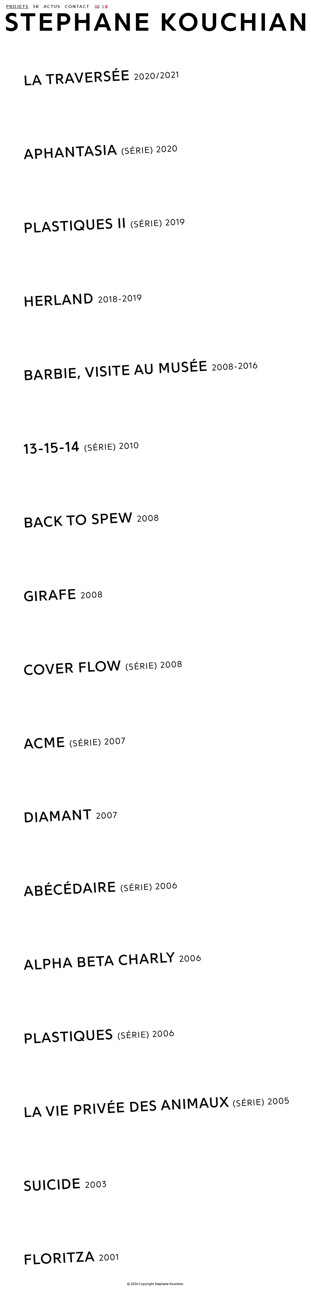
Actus (52, 6)
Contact (77, 6)
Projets (17, 6)
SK (36, 6)
